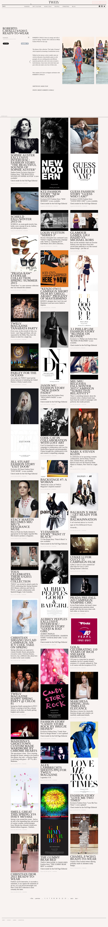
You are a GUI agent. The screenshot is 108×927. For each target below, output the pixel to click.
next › (72, 898)
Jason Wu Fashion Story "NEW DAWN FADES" (52, 389)
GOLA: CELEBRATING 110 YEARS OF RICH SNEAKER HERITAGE (83, 651)
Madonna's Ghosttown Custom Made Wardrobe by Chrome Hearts (24, 745)
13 (65, 898)
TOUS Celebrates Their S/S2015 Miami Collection (21, 576)
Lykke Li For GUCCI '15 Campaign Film (82, 559)
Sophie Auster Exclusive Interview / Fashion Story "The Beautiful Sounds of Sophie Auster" (23, 162)
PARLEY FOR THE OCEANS (23, 374)
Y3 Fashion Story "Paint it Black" (52, 534)
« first (31, 898)
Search (3, 6)
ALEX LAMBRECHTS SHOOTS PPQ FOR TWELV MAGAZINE (53, 769)
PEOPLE (57, 6)
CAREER (14, 920)
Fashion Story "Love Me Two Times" (82, 798)
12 (62, 898)
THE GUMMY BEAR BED (50, 858)
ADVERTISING (21, 920)
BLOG (74, 6)
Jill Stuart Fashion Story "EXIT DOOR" (23, 464)
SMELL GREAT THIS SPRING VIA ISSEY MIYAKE (23, 814)
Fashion (5, 37)
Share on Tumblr (25, 43)
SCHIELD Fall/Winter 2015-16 (21, 219)
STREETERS (66, 6)
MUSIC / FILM (47, 6)
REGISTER (96, 2)
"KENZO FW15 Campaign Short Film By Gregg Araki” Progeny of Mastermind (54, 293)
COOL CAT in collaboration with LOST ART (53, 440)
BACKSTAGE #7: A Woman (53, 481)
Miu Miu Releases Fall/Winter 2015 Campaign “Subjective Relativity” (82, 387)
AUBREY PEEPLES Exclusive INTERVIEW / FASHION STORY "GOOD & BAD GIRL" (53, 625)
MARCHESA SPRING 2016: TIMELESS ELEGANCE (79, 705)
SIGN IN (103, 2)
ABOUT (3, 920)
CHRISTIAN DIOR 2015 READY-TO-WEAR (23, 876)
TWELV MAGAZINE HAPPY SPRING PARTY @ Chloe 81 (23, 698)
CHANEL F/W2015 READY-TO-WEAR (83, 858)
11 (59, 898)
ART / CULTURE (37, 6)
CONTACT (9, 920)
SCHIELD (14, 224)
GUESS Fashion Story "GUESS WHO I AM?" (82, 194)
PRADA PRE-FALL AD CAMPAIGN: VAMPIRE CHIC (83, 600)
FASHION (26, 6)
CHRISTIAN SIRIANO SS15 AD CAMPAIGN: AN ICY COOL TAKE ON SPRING (23, 642)
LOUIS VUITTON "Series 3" (52, 234)
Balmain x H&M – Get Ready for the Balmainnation (83, 515)
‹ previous (37, 898)
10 (56, 898)
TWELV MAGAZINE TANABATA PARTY (24, 326)
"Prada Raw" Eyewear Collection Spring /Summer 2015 (24, 278)
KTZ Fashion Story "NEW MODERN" (50, 194)
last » (76, 898)
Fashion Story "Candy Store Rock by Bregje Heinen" (53, 725)
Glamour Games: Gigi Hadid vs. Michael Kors (82, 236)
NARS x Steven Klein (82, 453)
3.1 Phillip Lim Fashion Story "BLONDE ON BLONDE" (82, 332)
